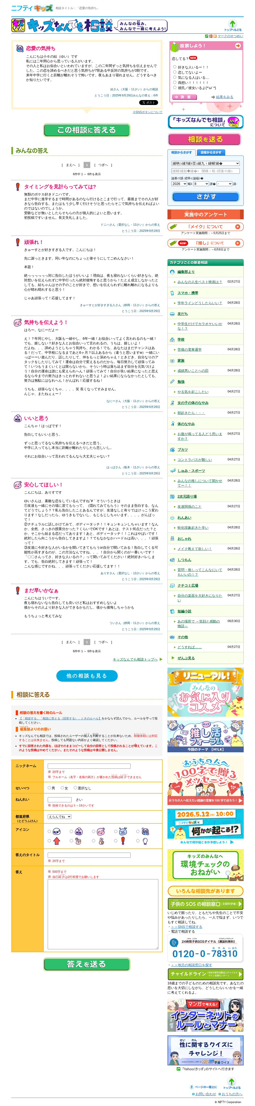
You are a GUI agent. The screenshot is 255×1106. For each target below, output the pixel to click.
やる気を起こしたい (193, 392)
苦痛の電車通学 (190, 349)
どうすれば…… (190, 647)
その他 (183, 637)
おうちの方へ (232, 1094)
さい (77, 800)
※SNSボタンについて (148, 112)
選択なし (84, 788)
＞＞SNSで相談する (186, 927)
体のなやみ (186, 424)
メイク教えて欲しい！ (195, 549)
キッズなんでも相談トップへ (135, 659)
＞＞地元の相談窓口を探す (191, 965)
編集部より (186, 272)
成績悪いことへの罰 (193, 371)
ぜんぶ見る (186, 658)
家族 (181, 361)
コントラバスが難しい (195, 460)
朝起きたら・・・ (191, 413)
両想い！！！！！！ (193, 83)
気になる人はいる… (193, 77)
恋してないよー (190, 72)
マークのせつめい (230, 36)
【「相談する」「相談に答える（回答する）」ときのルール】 (60, 718)
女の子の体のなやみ (193, 403)
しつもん (184, 560)
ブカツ (183, 450)
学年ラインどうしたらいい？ (200, 303)
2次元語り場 (187, 496)
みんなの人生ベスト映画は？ (200, 282)
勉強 (181, 382)
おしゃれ (184, 539)
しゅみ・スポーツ (191, 471)
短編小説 (184, 611)
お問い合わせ (205, 1094)
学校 (181, 339)
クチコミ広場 (188, 585)
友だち (183, 314)
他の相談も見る (87, 675)
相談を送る (204, 139)
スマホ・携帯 (188, 293)
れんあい (184, 518)
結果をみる (224, 97)
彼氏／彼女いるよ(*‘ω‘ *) (197, 88)
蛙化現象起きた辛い (193, 528)
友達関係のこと (190, 506)
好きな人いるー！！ (193, 67)
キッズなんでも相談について (205, 122)
